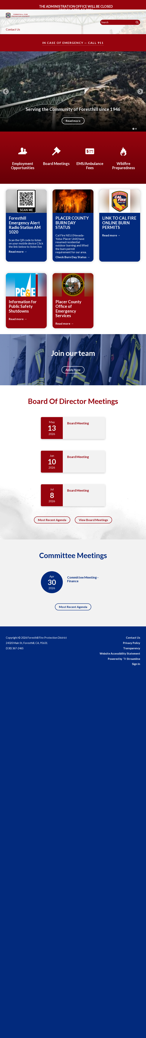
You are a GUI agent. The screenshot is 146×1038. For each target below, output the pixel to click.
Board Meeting (78, 423)
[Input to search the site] (120, 22)
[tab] (133, 129)
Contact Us (13, 29)
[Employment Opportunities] (23, 157)
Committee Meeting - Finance (83, 579)
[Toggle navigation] (140, 6)
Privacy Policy (131, 643)
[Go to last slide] (6, 91)
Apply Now (73, 369)
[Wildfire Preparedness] (123, 157)
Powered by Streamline (124, 658)
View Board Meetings (93, 520)
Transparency (131, 648)
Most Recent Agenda (52, 520)
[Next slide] (140, 91)
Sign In (136, 664)
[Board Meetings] (56, 155)
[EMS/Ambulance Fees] (90, 157)
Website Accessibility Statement (120, 653)
